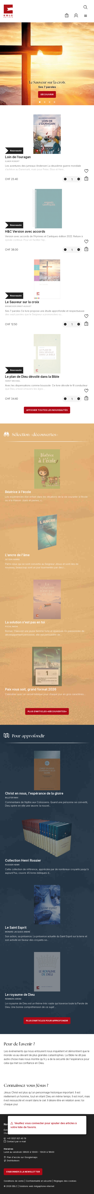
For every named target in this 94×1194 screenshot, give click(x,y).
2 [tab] (44, 102)
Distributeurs (13, 1160)
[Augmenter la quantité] (79, 179)
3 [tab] (49, 102)
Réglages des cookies (65, 1181)
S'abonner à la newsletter (23, 1171)
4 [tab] (54, 102)
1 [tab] (39, 102)
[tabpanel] (47, 63)
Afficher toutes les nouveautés (47, 410)
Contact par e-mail (16, 1141)
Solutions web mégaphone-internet (36, 1186)
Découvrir (47, 94)
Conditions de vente (14, 1181)
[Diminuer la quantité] (65, 179)
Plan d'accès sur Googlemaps (22, 1157)
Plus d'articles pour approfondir (47, 1020)
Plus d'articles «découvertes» (47, 711)
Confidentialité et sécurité (39, 1181)
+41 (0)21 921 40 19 (16, 1138)
